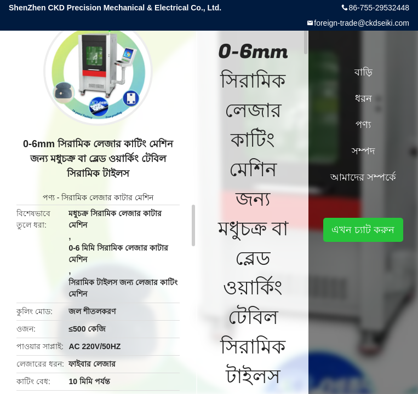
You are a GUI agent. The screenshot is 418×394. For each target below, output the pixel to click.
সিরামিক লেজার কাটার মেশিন (107, 197)
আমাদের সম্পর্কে (363, 177)
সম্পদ (363, 151)
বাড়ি (363, 72)
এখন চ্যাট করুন (362, 229)
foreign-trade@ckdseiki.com (361, 23)
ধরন (363, 98)
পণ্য (49, 197)
